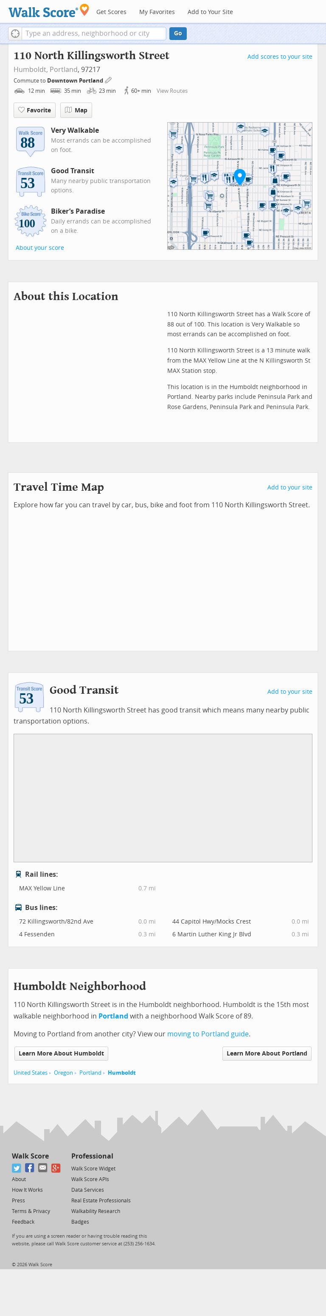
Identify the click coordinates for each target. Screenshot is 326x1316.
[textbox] (94, 33)
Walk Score (30, 1156)
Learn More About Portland (267, 1053)
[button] (15, 33)
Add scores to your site (279, 56)
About (19, 1179)
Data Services (87, 1190)
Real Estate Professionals (101, 1201)
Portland (64, 70)
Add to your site (289, 487)
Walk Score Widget (93, 1169)
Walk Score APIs (90, 1179)
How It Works (27, 1190)
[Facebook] (30, 1168)
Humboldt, (31, 70)
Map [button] (76, 110)
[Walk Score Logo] (49, 10)
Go (178, 33)
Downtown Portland (75, 80)
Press (18, 1201)
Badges (80, 1222)
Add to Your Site (210, 12)
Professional (92, 1156)
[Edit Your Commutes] (108, 79)
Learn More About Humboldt (61, 1053)
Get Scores (111, 12)
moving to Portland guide (208, 1034)
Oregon (63, 1073)
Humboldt (122, 1073)
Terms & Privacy (31, 1211)
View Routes (172, 91)
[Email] (43, 1168)
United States (31, 1073)
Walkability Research (95, 1211)
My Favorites (157, 12)
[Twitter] (17, 1168)
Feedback (23, 1222)
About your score (40, 248)
